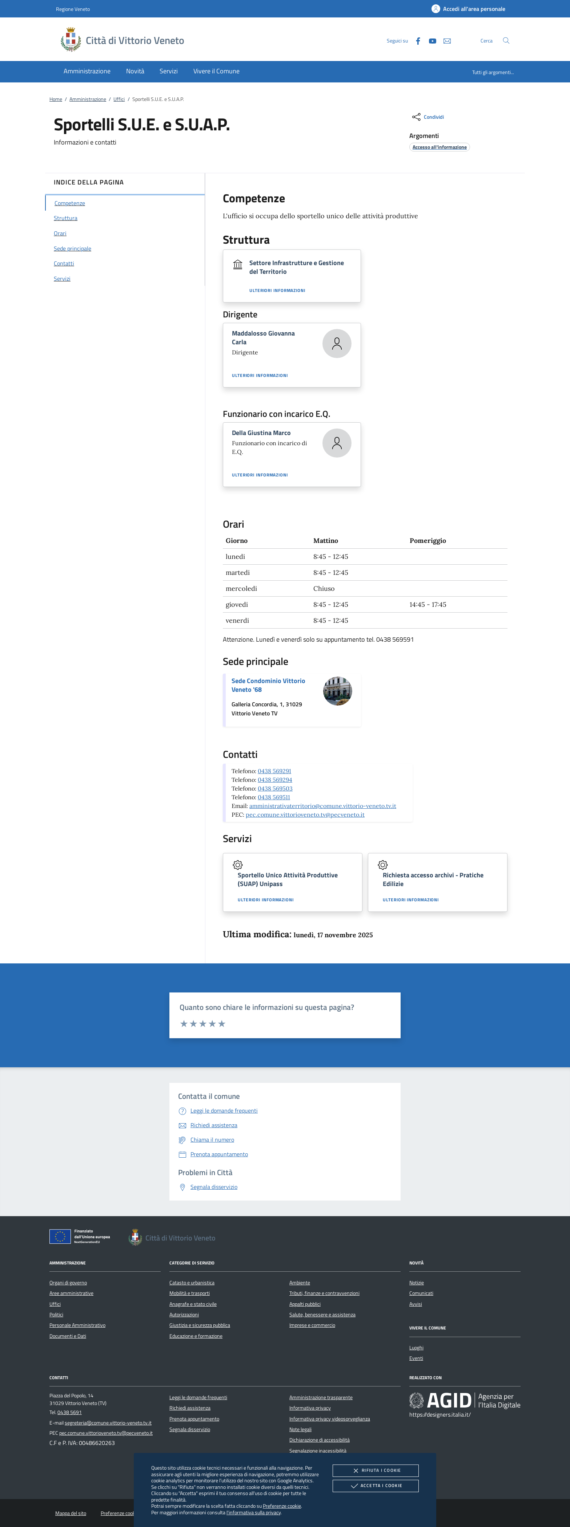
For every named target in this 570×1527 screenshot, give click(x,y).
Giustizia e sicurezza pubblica (199, 1325)
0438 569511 (274, 797)
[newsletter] (444, 40)
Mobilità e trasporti (189, 1293)
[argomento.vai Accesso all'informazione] (440, 147)
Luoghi (416, 1348)
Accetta (375, 1486)
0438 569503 (275, 788)
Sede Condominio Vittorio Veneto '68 (268, 685)
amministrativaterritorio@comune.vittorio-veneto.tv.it (322, 805)
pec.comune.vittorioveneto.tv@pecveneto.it (305, 814)
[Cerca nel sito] (506, 40)
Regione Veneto (73, 9)
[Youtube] (429, 40)
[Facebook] (415, 40)
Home (55, 99)
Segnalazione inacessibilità (317, 1451)
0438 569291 (274, 771)
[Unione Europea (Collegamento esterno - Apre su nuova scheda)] (81, 1238)
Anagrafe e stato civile (193, 1304)
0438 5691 (69, 1412)
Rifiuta (375, 1471)
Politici (56, 1315)
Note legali (300, 1429)
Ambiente (299, 1283)
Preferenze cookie (282, 1506)
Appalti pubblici (305, 1304)
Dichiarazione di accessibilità (319, 1440)
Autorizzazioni (184, 1315)
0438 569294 (275, 779)
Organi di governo (68, 1283)
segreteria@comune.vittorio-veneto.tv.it (108, 1423)
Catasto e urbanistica (191, 1283)
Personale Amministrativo (77, 1325)
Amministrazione (87, 99)
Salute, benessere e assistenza (322, 1315)
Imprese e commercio (312, 1325)
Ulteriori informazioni (277, 290)
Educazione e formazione (195, 1336)
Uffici (119, 99)
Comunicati (421, 1293)
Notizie (416, 1283)
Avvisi (415, 1304)
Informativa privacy (310, 1408)
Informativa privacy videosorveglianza (329, 1419)
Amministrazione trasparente (321, 1397)
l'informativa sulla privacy (253, 1512)
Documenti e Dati (67, 1336)
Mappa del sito (70, 1513)
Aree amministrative (71, 1293)
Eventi (416, 1358)
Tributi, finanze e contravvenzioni (324, 1293)
